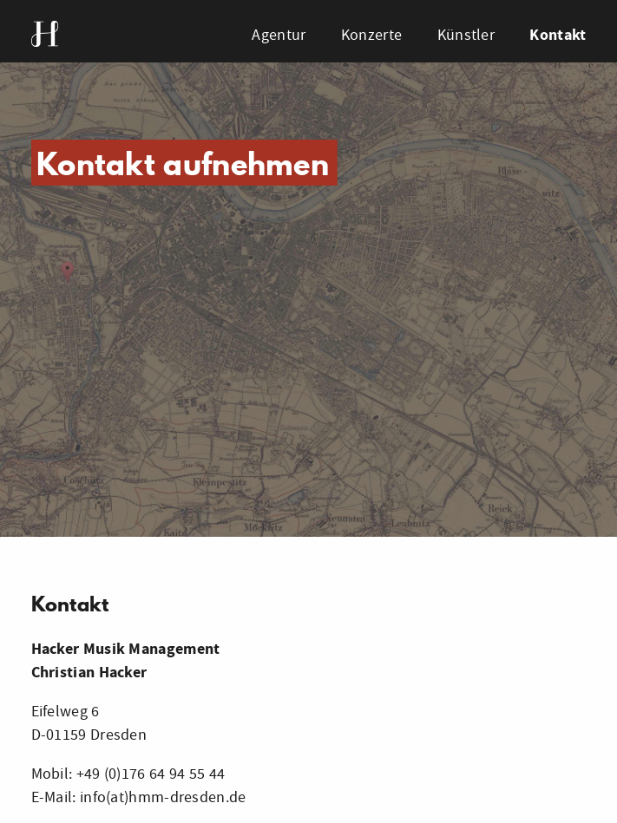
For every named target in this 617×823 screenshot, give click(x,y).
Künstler (466, 35)
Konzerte (371, 35)
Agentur (278, 35)
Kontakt (557, 34)
